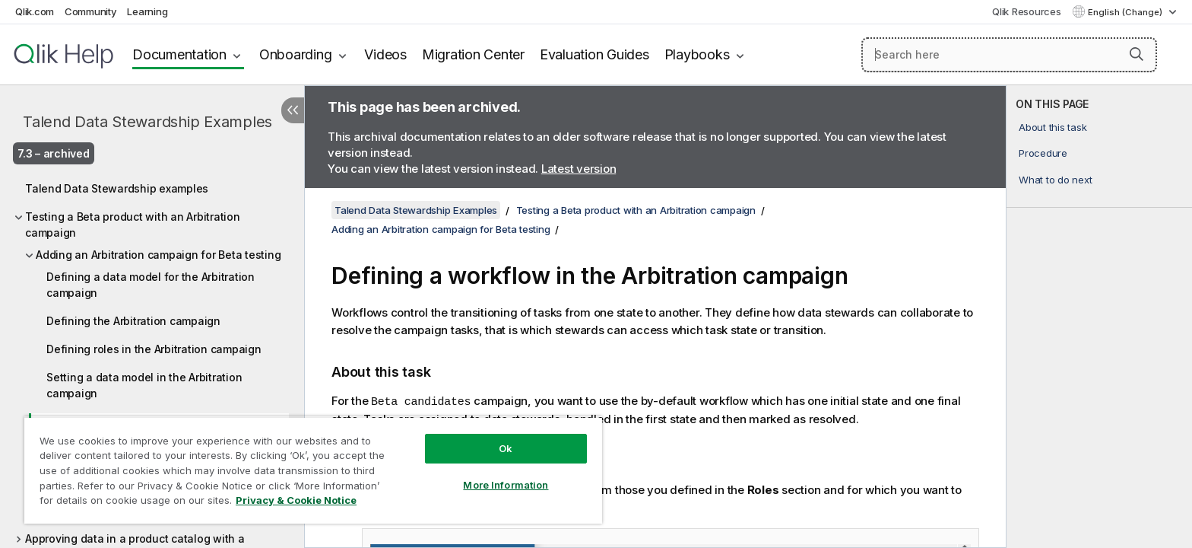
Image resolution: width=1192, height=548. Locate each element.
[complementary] (1099, 316)
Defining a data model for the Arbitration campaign (150, 284)
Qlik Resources (1026, 11)
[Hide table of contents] (292, 110)
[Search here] (1009, 55)
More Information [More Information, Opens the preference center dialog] (505, 485)
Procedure (1043, 153)
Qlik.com (34, 11)
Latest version (579, 168)
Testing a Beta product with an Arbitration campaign (132, 224)
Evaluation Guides (594, 54)
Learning (147, 11)
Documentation (179, 54)
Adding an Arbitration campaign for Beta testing (158, 254)
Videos (385, 54)
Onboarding (295, 54)
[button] (1136, 54)
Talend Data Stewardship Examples (147, 122)
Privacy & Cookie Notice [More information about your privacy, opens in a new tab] (296, 500)
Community (91, 11)
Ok (505, 448)
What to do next (1055, 180)
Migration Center (473, 54)
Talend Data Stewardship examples (116, 188)
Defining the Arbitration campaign (133, 320)
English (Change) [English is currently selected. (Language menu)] (1126, 12)
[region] (313, 470)
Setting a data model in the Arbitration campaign (144, 385)
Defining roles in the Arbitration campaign (154, 348)
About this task (1052, 127)
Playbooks (697, 54)
